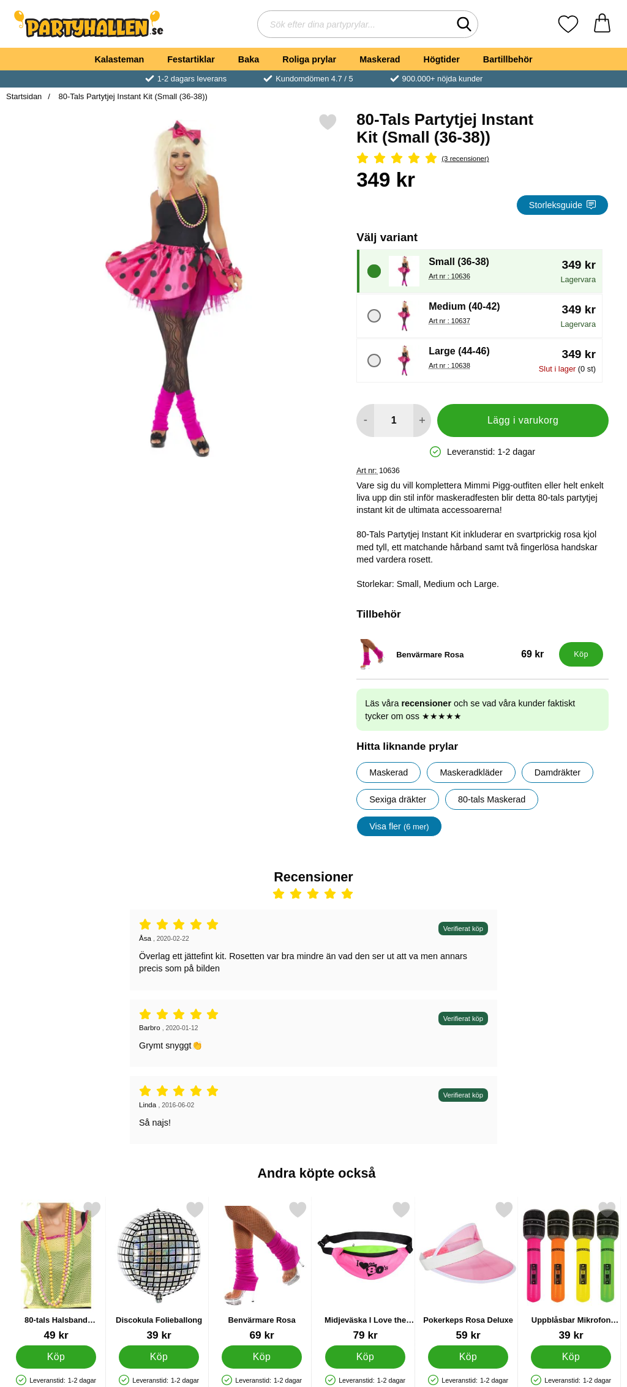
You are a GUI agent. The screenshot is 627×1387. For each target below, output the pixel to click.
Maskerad (379, 59)
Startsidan (24, 96)
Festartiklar (191, 59)
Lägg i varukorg (522, 420)
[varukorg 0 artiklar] (602, 24)
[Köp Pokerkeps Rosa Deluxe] (468, 1357)
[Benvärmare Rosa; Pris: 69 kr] (455, 654)
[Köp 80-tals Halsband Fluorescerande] (56, 1357)
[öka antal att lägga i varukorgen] (422, 420)
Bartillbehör (508, 59)
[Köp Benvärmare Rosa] (581, 654)
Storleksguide (562, 205)
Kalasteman (119, 59)
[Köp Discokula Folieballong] (159, 1357)
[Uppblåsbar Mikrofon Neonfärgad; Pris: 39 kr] (571, 1271)
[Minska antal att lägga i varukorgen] (365, 420)
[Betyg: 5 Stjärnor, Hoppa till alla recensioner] (482, 158)
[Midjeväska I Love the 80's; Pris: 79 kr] (365, 1271)
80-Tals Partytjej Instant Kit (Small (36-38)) (132, 96)
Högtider (442, 59)
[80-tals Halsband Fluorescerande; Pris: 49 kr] (56, 1271)
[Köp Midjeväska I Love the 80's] (365, 1357)
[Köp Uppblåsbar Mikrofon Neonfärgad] (571, 1357)
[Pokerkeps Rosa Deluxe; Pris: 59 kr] (468, 1271)
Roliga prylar (309, 59)
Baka (248, 59)
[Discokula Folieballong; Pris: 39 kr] (159, 1271)
